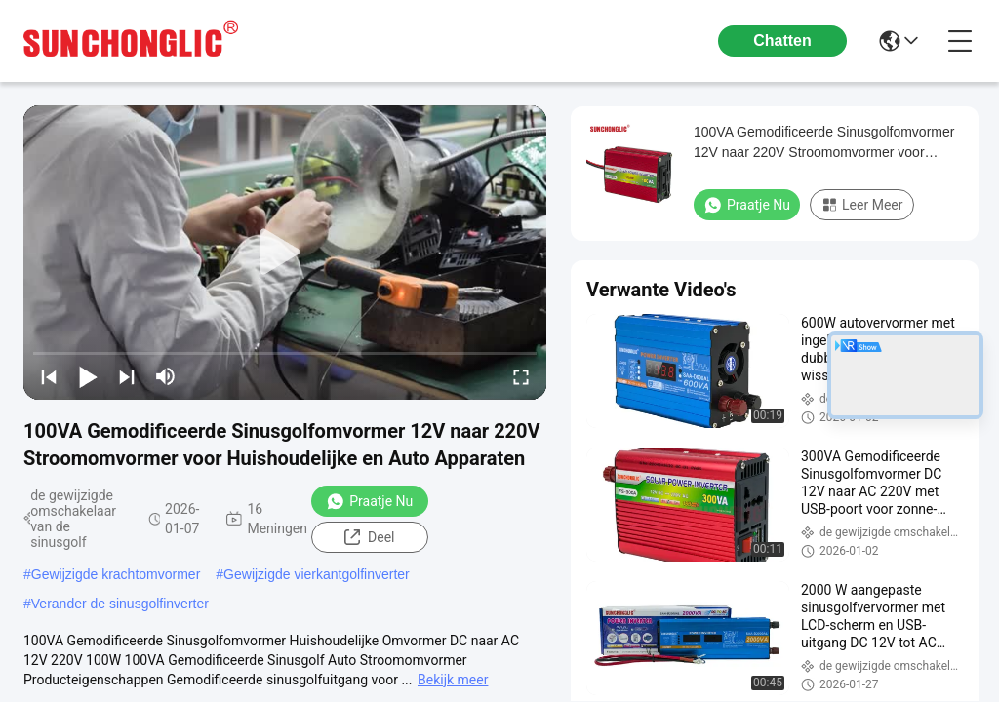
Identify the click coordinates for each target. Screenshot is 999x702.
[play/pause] (87, 376)
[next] (126, 376)
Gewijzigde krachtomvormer (116, 574)
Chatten (782, 40)
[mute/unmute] (165, 376)
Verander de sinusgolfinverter (120, 603)
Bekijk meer (453, 679)
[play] (284, 252)
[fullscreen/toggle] (520, 376)
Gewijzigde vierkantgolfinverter (316, 574)
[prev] (48, 376)
